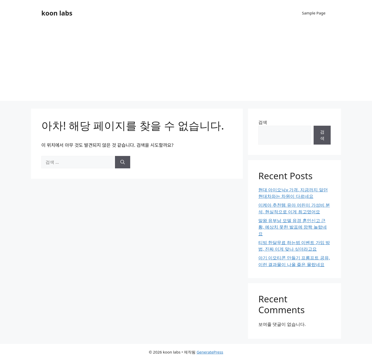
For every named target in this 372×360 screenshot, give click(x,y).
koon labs (56, 13)
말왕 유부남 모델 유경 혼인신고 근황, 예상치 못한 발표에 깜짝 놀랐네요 (292, 227)
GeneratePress (210, 352)
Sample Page (314, 13)
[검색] (122, 162)
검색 (262, 122)
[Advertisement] (186, 64)
